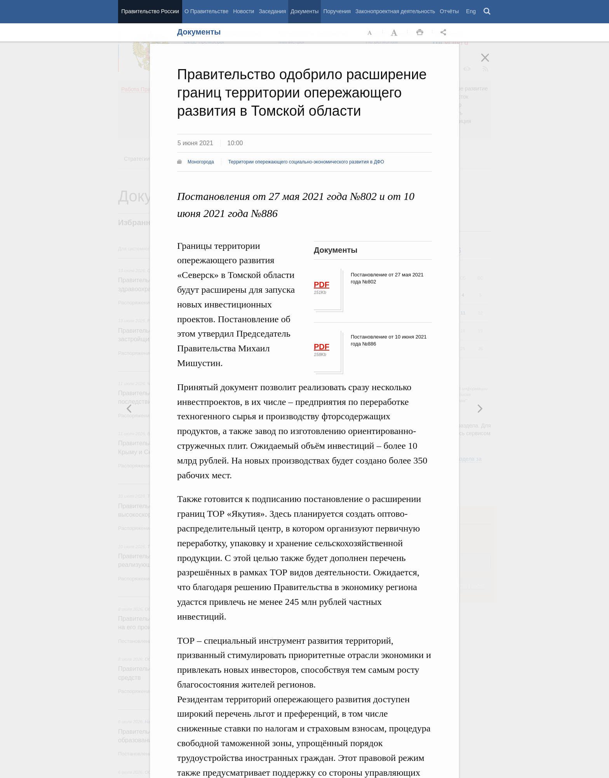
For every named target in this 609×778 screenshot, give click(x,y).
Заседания (272, 11)
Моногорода (201, 162)
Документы (304, 11)
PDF (321, 284)
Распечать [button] (420, 32)
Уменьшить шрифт (370, 32)
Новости (243, 11)
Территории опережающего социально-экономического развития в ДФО (306, 162)
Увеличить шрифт (395, 32)
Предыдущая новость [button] (479, 408)
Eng (471, 11)
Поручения (337, 11)
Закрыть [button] (490, 63)
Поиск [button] (487, 11)
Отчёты (449, 11)
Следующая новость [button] (129, 408)
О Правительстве (206, 11)
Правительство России (150, 11)
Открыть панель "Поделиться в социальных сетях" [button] (444, 32)
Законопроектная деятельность (395, 11)
